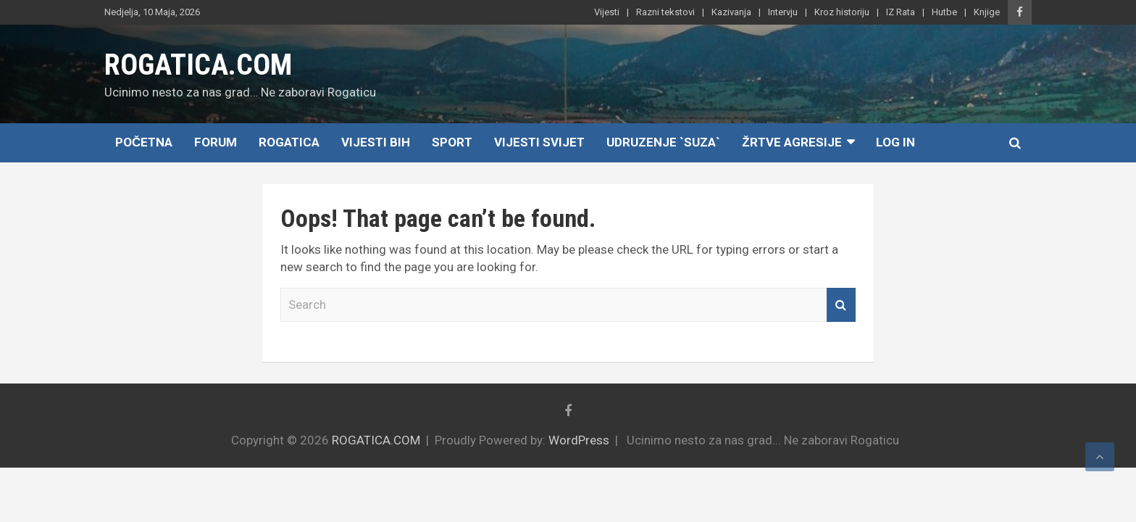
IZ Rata (900, 12)
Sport (452, 142)
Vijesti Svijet (539, 142)
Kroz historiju (841, 12)
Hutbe (944, 12)
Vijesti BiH (375, 142)
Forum (215, 142)
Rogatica (289, 142)
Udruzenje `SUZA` (663, 142)
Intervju (783, 12)
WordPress (578, 440)
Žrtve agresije (791, 142)
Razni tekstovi (665, 12)
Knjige (987, 12)
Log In (895, 142)
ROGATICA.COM (198, 65)
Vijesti (606, 12)
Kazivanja (731, 12)
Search (841, 305)
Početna (143, 142)
